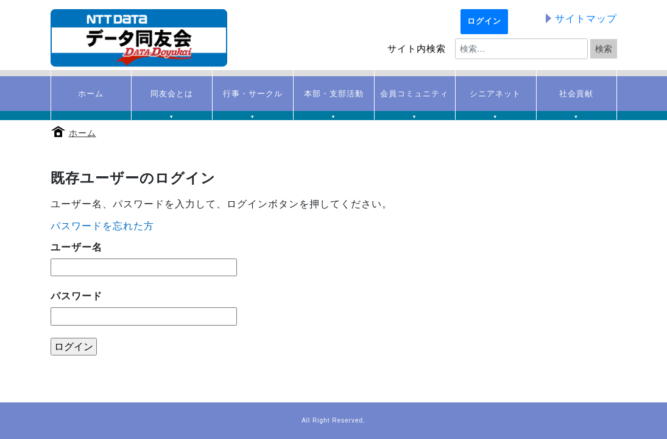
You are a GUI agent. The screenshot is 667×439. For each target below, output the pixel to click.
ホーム (82, 133)
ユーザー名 (76, 247)
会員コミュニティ (414, 100)
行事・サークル (252, 100)
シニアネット (495, 100)
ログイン (484, 21)
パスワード (76, 296)
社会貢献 (576, 100)
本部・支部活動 (333, 100)
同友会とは (171, 100)
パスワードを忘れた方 (102, 226)
